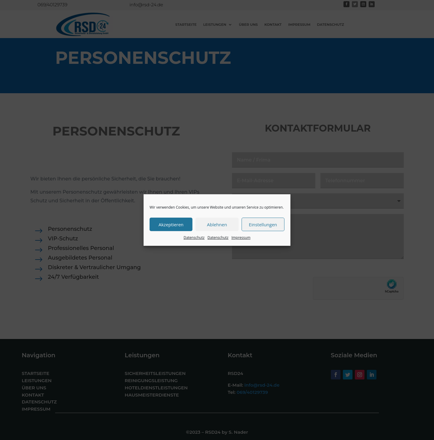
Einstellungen (263, 224)
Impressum (240, 237)
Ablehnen (217, 224)
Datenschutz (193, 237)
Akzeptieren (171, 224)
